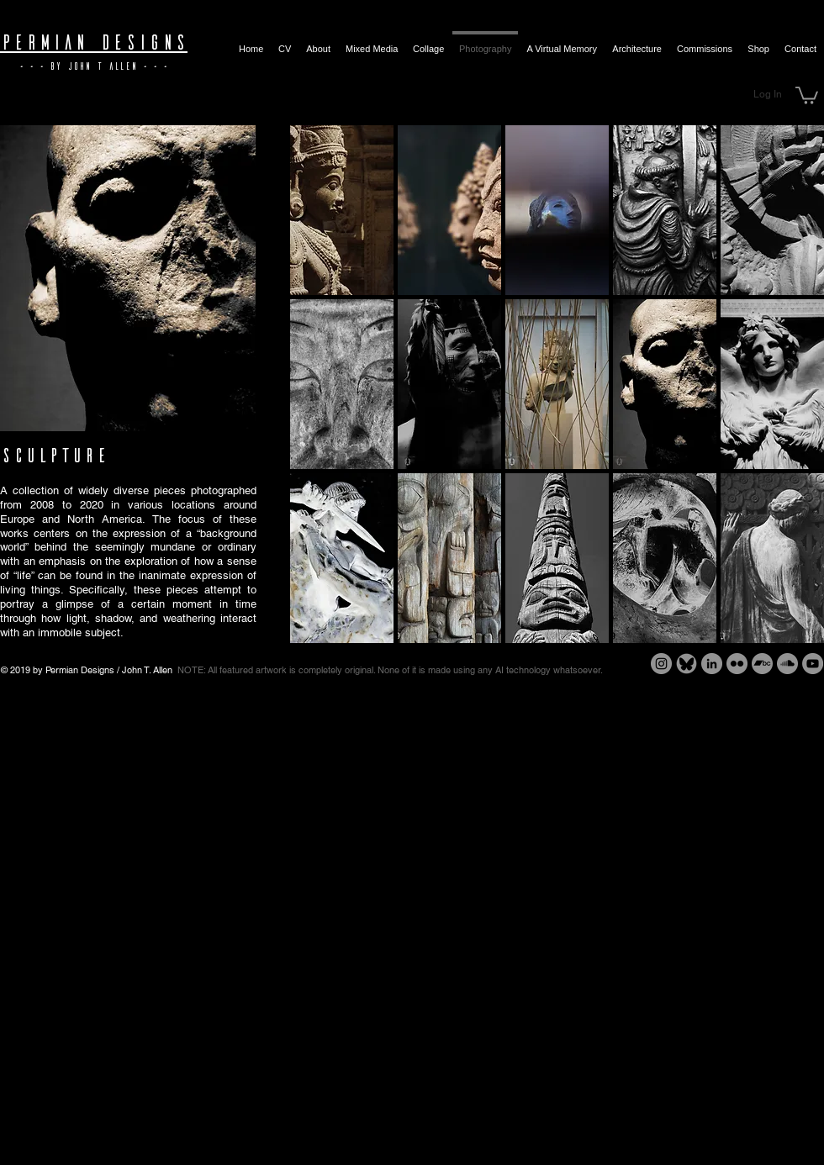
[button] (806, 94)
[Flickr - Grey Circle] (736, 663)
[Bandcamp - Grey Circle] (762, 663)
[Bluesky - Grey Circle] (686, 663)
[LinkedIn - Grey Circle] (711, 663)
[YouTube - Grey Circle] (812, 663)
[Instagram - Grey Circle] (661, 663)
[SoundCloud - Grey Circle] (787, 663)
